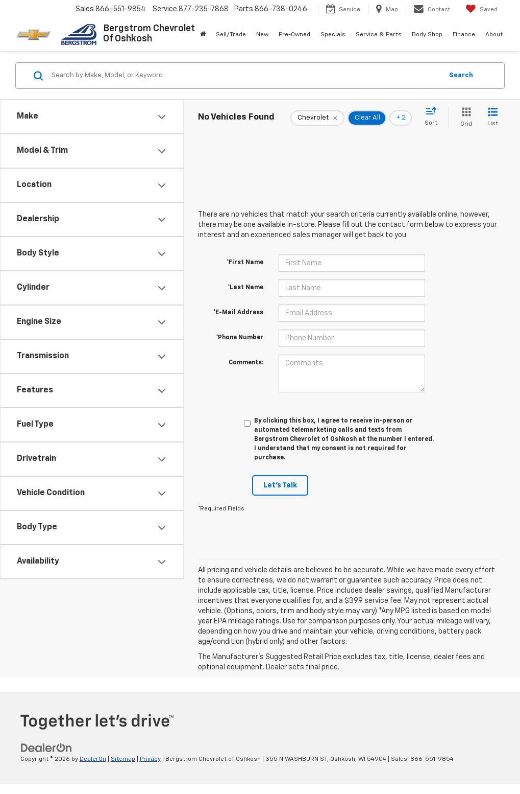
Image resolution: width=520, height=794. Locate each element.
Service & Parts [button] (379, 35)
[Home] (203, 34)
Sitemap (123, 759)
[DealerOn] (46, 747)
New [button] (262, 35)
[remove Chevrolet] (317, 118)
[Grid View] (464, 118)
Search (461, 75)
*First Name (245, 263)
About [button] (494, 35)
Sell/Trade (231, 35)
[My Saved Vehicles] (481, 9)
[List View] (493, 118)
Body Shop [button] (427, 35)
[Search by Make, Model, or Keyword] (245, 75)
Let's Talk (280, 485)
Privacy (150, 759)
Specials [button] (332, 35)
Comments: (246, 363)
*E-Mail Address (238, 313)
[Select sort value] (434, 117)
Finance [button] (464, 35)
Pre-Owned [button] (294, 35)
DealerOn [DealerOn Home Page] (93, 759)
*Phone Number (239, 338)
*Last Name (245, 288)
